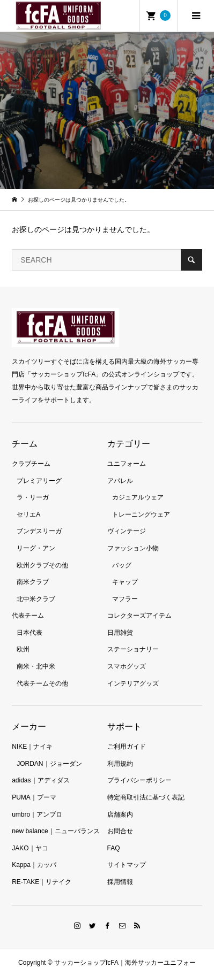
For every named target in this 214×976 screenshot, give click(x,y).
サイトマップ (126, 865)
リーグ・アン (36, 548)
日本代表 (29, 632)
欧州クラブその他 (42, 565)
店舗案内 (120, 814)
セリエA (28, 514)
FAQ (113, 848)
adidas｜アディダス (40, 780)
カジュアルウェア (138, 497)
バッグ (121, 565)
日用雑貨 (120, 632)
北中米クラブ (36, 599)
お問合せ (120, 831)
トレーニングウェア (141, 514)
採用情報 (120, 882)
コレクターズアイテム (139, 615)
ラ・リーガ (33, 497)
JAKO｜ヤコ (30, 848)
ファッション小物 (133, 548)
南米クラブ (33, 582)
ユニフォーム (126, 463)
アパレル (120, 481)
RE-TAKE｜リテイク (41, 882)
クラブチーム (31, 463)
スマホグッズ (126, 666)
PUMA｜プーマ (34, 797)
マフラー (125, 599)
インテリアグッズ (133, 683)
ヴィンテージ (126, 531)
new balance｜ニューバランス (55, 831)
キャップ (125, 582)
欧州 (23, 649)
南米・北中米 (36, 666)
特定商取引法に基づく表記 (146, 797)
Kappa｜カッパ (34, 865)
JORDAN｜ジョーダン (49, 763)
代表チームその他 (42, 683)
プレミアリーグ (39, 481)
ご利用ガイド (126, 746)
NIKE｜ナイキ (32, 746)
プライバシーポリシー (139, 780)
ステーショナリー (133, 649)
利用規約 (120, 763)
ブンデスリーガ (39, 531)
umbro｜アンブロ (37, 814)
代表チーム (28, 615)
